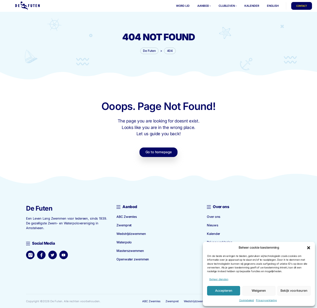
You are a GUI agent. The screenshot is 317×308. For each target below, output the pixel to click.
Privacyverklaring (266, 300)
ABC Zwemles (126, 216)
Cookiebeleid (246, 300)
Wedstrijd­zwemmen (131, 233)
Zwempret (123, 225)
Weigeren (259, 290)
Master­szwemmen (130, 250)
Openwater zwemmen (132, 259)
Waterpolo (124, 242)
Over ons (213, 216)
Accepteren (223, 290)
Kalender (213, 233)
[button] (308, 247)
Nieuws (212, 225)
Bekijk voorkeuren (293, 290)
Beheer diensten (218, 279)
